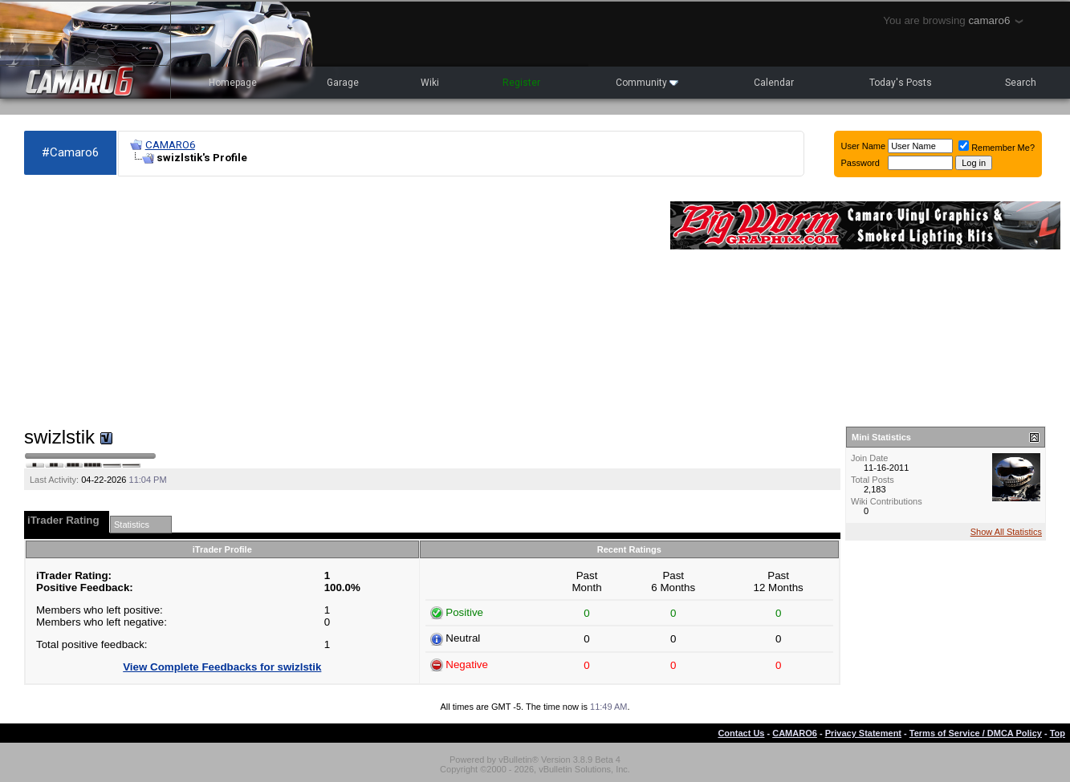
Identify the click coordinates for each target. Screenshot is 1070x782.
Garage (343, 82)
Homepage (233, 82)
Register (521, 82)
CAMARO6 (170, 145)
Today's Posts (900, 82)
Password (860, 163)
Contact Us (741, 733)
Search (1020, 82)
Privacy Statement (863, 733)
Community (647, 82)
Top (1057, 733)
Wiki (430, 82)
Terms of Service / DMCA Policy (975, 733)
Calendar (774, 82)
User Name (863, 146)
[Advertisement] (339, 301)
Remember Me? (996, 147)
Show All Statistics (1006, 532)
